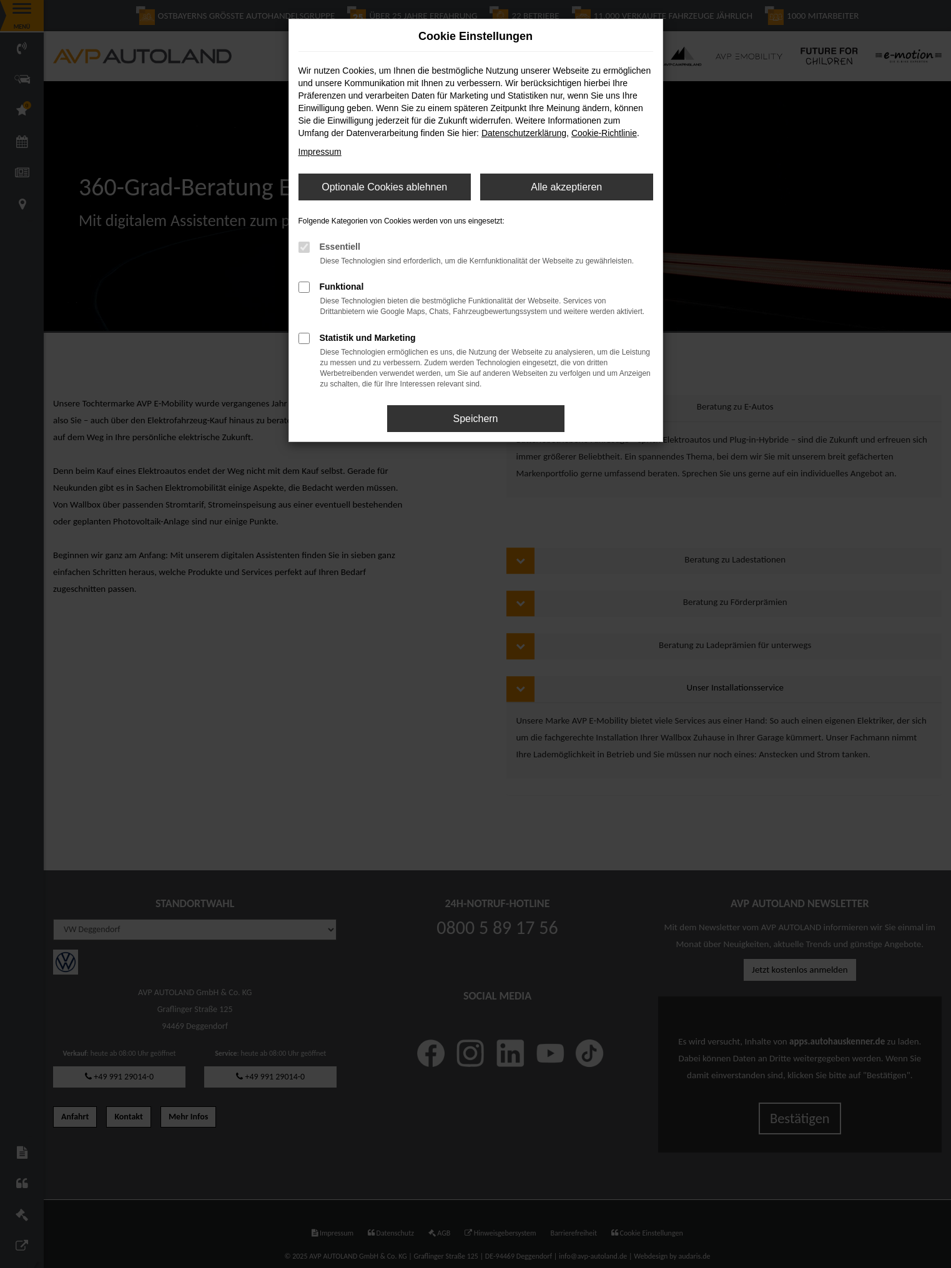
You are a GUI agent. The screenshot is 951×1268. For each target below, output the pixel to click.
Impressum (320, 152)
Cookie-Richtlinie (604, 133)
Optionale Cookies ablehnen (384, 187)
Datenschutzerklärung (523, 133)
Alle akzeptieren (566, 187)
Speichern (475, 418)
